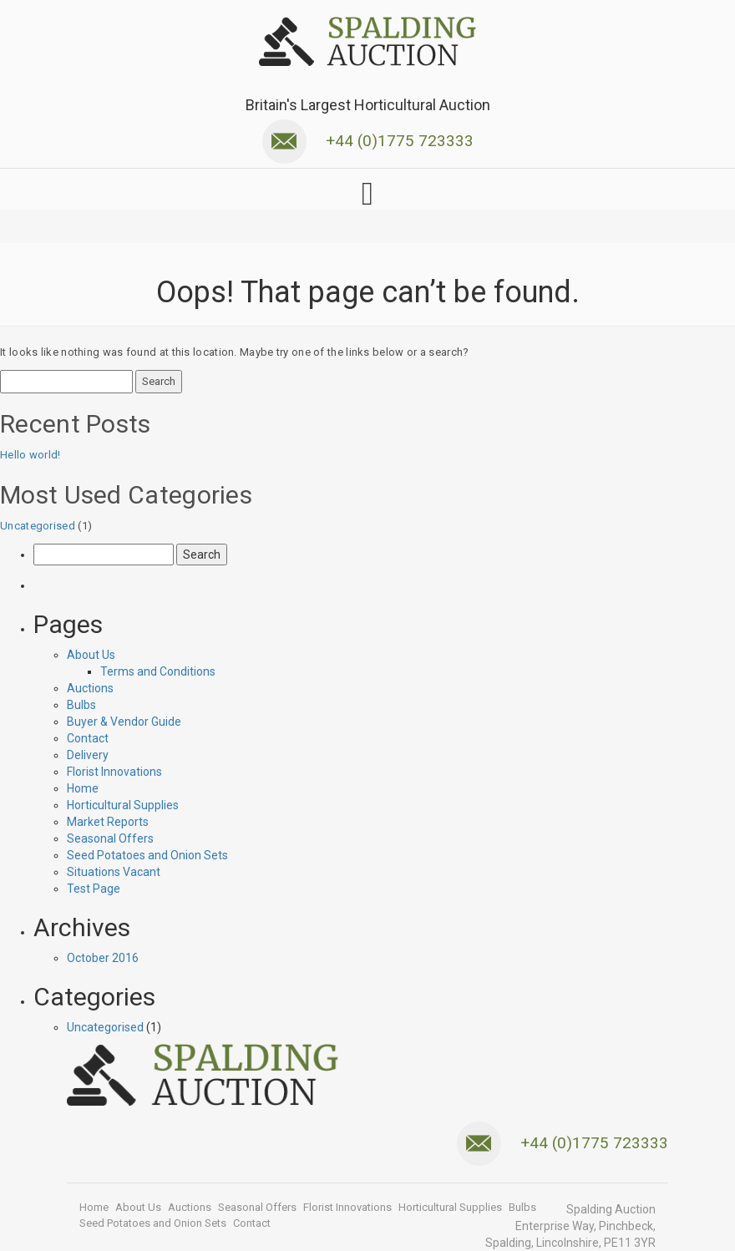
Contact (88, 738)
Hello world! (30, 454)
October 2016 (103, 958)
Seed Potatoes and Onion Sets (147, 855)
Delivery (88, 755)
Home (83, 788)
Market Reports (108, 821)
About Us (91, 654)
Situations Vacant (113, 872)
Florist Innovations (114, 771)
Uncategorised (37, 525)
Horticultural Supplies (123, 805)
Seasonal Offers (110, 838)
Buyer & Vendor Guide (124, 721)
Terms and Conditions (157, 671)
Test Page (93, 888)
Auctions (90, 688)
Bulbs (81, 705)
